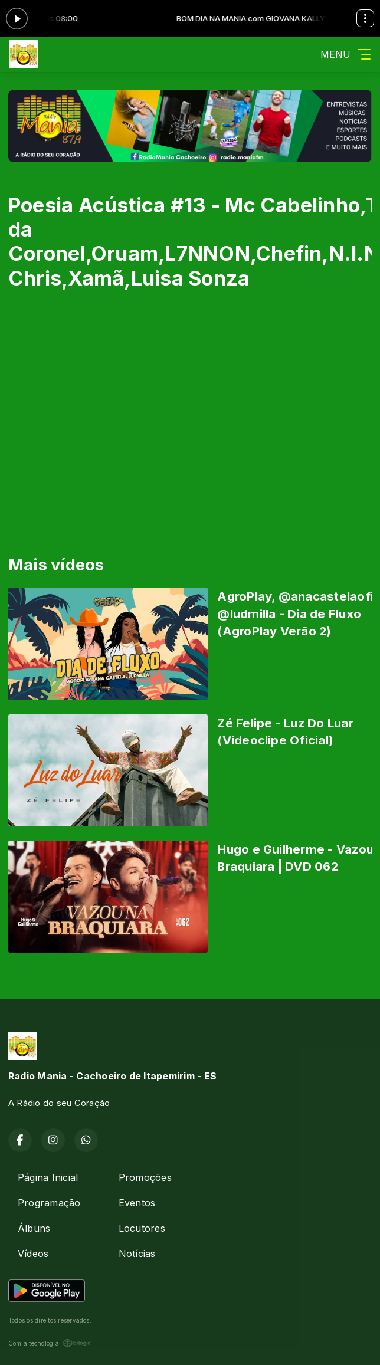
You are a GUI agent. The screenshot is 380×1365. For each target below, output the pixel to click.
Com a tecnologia (49, 1343)
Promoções (145, 1177)
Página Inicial (48, 1177)
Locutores (142, 1228)
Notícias (137, 1253)
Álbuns (34, 1228)
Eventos (137, 1203)
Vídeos (33, 1253)
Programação (49, 1203)
